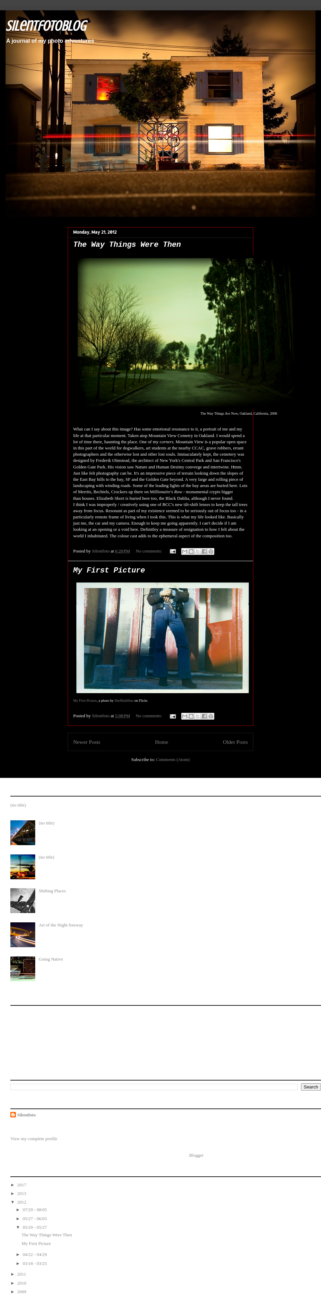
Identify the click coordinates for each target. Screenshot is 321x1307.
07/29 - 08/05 (35, 1209)
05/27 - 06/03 (35, 1218)
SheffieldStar (124, 700)
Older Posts (235, 742)
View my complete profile (33, 1138)
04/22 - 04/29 (35, 1254)
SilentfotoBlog (46, 26)
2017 (22, 1184)
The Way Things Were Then (127, 245)
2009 (22, 1291)
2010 (22, 1283)
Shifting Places (52, 890)
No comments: (149, 551)
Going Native (51, 959)
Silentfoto (26, 1114)
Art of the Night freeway (61, 925)
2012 (22, 1202)
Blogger (196, 1155)
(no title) (18, 805)
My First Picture (109, 570)
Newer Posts (86, 742)
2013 (22, 1193)
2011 (22, 1274)
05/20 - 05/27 (35, 1227)
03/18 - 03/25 (35, 1263)
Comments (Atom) (173, 759)
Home (161, 742)
